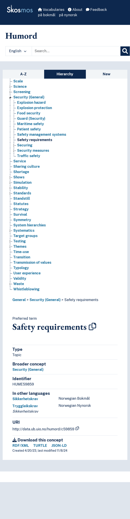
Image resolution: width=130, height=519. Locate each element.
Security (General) (45, 300)
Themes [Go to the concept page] (19, 254)
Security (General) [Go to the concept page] (28, 105)
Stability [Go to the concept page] (20, 196)
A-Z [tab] (23, 74)
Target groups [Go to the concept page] (25, 244)
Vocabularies (51, 10)
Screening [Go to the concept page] (21, 100)
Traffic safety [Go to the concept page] (28, 164)
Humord (21, 35)
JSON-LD (59, 445)
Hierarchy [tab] (65, 74)
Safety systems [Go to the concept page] (26, 84)
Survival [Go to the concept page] (20, 222)
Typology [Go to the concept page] (21, 276)
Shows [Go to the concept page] (18, 185)
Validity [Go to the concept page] (19, 286)
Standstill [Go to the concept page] (21, 206)
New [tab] (106, 74)
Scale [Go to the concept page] (18, 89)
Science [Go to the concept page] (20, 94)
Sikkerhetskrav (25, 399)
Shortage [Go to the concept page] (21, 180)
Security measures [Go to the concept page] (33, 158)
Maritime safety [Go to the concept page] (30, 132)
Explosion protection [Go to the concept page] (34, 116)
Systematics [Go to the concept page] (23, 238)
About (75, 10)
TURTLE (40, 445)
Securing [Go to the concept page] (24, 153)
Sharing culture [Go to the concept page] (26, 174)
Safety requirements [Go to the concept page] (34, 148)
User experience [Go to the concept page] (27, 281)
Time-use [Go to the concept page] (21, 260)
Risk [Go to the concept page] (16, 78)
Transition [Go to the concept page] (21, 265)
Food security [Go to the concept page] (28, 121)
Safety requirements (81, 300)
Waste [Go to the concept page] (18, 292)
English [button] (17, 51)
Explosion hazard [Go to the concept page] (31, 110)
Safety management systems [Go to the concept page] (41, 142)
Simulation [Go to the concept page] (22, 190)
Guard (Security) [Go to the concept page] (31, 126)
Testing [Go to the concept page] (19, 249)
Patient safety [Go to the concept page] (29, 137)
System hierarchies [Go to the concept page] (29, 233)
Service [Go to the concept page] (19, 169)
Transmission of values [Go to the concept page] (32, 270)
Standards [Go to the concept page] (22, 201)
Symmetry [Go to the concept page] (22, 228)
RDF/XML (20, 445)
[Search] (125, 51)
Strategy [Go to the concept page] (21, 217)
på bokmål (46, 15)
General (19, 300)
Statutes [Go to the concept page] (20, 212)
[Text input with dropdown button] (76, 51)
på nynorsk (68, 15)
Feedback (96, 10)
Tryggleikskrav (25, 406)
